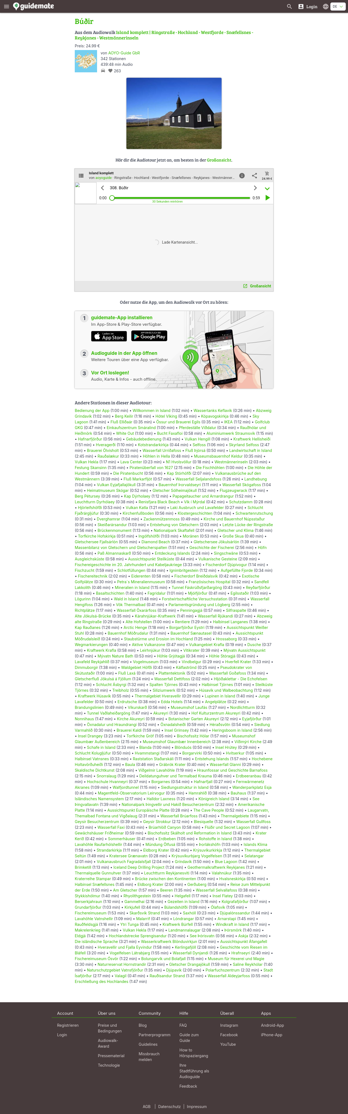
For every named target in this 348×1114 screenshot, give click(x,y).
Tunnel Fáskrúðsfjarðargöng (197, 587)
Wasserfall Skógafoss (241, 484)
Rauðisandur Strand (167, 975)
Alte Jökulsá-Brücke (93, 616)
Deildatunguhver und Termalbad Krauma (175, 776)
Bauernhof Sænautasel (191, 633)
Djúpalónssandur (235, 913)
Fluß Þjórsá (195, 450)
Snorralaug (106, 776)
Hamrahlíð (198, 793)
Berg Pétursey (87, 496)
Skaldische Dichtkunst (94, 770)
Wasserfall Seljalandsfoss (198, 479)
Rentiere (182, 621)
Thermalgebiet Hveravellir (158, 696)
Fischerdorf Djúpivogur (226, 564)
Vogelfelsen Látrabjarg (130, 953)
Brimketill (83, 867)
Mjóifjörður (197, 593)
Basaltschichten (110, 593)
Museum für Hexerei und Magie (236, 958)
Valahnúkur (222, 873)
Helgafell (183, 895)
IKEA (228, 422)
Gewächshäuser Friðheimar (100, 833)
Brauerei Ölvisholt (103, 450)
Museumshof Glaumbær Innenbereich (177, 741)
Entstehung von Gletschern (174, 524)
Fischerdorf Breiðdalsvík (196, 576)
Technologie (109, 1065)
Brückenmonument (115, 530)
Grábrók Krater (172, 764)
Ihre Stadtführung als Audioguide (194, 1071)
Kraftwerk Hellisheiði (252, 439)
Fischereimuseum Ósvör (96, 958)
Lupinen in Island (220, 696)
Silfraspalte (236, 610)
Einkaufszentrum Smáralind (131, 427)
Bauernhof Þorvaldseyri (180, 484)
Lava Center (131, 462)
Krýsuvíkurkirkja (207, 850)
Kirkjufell (132, 907)
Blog (143, 1025)
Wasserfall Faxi (111, 827)
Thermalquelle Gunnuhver (98, 873)
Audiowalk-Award (108, 1043)
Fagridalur (157, 593)
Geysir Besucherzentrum (97, 821)
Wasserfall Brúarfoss (179, 816)
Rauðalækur (108, 456)
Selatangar (254, 856)
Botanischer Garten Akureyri (193, 718)
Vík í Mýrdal (194, 501)
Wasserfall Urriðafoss (161, 450)
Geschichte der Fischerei (211, 547)
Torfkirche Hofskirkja (97, 536)
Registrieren (68, 1025)
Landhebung (255, 479)
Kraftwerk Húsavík (94, 696)
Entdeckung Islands (172, 553)
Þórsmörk (233, 930)
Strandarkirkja (109, 850)
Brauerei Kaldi (129, 730)
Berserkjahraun (88, 901)
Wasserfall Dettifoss (172, 679)
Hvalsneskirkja (232, 878)
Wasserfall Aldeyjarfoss (229, 975)
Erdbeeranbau (248, 776)
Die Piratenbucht (128, 473)
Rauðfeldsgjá (86, 924)
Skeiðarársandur (112, 524)
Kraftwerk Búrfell (178, 924)
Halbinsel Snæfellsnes (94, 884)
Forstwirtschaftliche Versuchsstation (195, 599)
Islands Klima (255, 844)
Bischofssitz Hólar (193, 736)
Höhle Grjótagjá (171, 656)
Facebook (229, 1034)
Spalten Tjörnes (163, 684)
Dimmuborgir (86, 667)
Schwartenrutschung (254, 513)
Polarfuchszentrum (223, 970)
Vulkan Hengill (197, 439)
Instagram (229, 1025)
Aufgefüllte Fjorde (237, 570)
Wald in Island (126, 599)
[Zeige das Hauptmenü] (6, 6)
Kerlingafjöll (185, 947)
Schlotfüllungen (131, 570)
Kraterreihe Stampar (93, 878)
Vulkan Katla (137, 507)
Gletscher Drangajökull (189, 964)
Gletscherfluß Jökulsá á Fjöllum (103, 679)
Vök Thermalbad (130, 604)
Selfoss (199, 444)
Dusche (254, 644)
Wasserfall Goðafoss (227, 673)
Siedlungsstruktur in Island (185, 787)
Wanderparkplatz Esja (252, 787)
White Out (125, 433)
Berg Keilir (124, 416)
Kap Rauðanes (88, 627)
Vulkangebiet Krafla (206, 644)
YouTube (228, 1044)
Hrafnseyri (240, 953)
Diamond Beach (156, 541)
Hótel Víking (166, 416)
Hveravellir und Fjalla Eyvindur (125, 947)
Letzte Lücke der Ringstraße (247, 524)
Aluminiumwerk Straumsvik (230, 433)
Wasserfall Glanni (225, 764)
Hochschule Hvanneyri (107, 781)
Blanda (145, 747)
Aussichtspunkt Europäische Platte (138, 810)
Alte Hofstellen (139, 621)
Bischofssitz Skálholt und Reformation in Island (190, 833)
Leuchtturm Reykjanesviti (166, 873)
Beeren (166, 890)
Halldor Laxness (161, 798)
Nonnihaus (84, 718)
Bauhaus (238, 793)
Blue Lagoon (226, 861)
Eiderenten (141, 576)
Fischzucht (84, 570)
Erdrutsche (127, 701)
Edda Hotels (172, 701)
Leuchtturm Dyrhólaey (95, 501)
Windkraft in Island (232, 924)
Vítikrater (191, 650)
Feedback (188, 1086)
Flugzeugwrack (233, 490)
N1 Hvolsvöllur (178, 462)
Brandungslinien (89, 707)
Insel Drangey (90, 736)
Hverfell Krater (238, 661)
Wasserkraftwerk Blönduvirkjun (169, 941)
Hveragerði (106, 444)
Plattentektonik (172, 673)
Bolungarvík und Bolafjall (163, 958)
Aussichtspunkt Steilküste (151, 559)
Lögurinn (83, 599)
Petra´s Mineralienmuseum (141, 581)
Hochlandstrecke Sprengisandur (137, 935)
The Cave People (208, 810)
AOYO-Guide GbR (124, 53)
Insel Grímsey (176, 730)
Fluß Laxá (127, 673)
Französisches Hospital (209, 581)
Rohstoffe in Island (215, 838)
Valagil (120, 975)
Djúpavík (174, 970)
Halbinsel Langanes (230, 621)
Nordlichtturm (242, 707)
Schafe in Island (101, 747)
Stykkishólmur (87, 895)
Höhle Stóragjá (222, 656)
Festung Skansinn (91, 467)
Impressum (197, 1106)
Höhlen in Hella (156, 456)
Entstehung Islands (212, 758)
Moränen (191, 536)
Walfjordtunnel (126, 787)
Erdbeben (167, 838)
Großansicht (219, 160)
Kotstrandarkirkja (153, 444)
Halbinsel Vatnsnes (92, 758)
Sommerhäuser (121, 838)
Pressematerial (111, 1055)
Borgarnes (160, 781)
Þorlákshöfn (209, 844)
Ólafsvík (218, 907)
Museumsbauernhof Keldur (218, 456)
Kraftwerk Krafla (101, 650)
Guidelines (148, 1044)
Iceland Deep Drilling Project (138, 867)
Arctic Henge (135, 627)
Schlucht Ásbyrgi (111, 684)
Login (62, 1034)
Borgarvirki (192, 753)
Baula (130, 764)
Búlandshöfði (176, 907)
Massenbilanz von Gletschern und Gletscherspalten (121, 547)
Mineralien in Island (132, 587)
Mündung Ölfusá (160, 844)
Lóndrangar (183, 918)
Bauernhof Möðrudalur (128, 633)
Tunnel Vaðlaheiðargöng (109, 713)
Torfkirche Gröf (140, 736)
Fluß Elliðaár (121, 422)
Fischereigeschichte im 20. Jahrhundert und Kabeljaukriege (128, 564)
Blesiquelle (203, 821)
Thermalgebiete (235, 816)
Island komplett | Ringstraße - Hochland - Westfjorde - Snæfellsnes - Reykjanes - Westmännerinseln (164, 35)
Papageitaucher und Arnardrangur (203, 496)
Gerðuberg (196, 884)
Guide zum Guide (189, 1037)
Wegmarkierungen (91, 644)
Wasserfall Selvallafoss (216, 890)
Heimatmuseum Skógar (108, 490)
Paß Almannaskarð (114, 553)
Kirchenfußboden (138, 513)
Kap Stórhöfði (179, 473)
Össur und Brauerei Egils (178, 422)
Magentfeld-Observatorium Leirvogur (131, 793)
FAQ (183, 1025)
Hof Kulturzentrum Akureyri (215, 713)
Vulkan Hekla (86, 462)
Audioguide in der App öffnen (124, 353)
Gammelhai (135, 901)
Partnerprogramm (154, 1034)
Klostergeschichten (195, 513)
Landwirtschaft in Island (250, 450)
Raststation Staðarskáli (154, 758)
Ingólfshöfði (149, 536)
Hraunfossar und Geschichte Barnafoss (232, 770)
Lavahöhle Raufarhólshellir (98, 844)
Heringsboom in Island (232, 730)
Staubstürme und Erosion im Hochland (158, 639)
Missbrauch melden (149, 1056)
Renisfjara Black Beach (159, 501)
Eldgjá (80, 935)
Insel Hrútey (226, 747)
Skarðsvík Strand (144, 913)
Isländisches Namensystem (99, 798)
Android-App (272, 1025)
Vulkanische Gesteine (217, 559)
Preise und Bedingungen (110, 1028)
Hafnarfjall (203, 781)
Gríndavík (183, 861)
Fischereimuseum (91, 913)
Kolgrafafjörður (235, 901)
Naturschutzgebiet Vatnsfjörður (115, 970)
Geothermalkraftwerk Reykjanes (216, 867)
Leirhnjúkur (150, 650)
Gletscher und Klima (235, 530)
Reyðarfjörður (258, 587)
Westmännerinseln (231, 462)
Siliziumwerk (164, 690)
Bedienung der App (92, 410)
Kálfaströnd (186, 667)
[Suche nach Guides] (290, 6)
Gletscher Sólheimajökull (175, 490)
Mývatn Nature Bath (115, 656)
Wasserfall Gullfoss (253, 821)
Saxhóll (189, 913)
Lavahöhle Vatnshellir (94, 918)
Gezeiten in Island (183, 901)
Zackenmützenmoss (162, 519)
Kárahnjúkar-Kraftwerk (155, 616)
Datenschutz (169, 1106)
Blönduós (183, 747)
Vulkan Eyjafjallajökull (116, 484)
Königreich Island (213, 798)
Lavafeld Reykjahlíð (92, 661)
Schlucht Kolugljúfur (93, 753)
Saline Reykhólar (248, 964)
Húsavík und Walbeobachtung (226, 690)
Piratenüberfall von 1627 (151, 467)
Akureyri (160, 713)
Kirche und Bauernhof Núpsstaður (234, 519)
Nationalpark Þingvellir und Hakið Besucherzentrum (168, 804)
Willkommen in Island (151, 410)
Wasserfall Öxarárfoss (136, 610)
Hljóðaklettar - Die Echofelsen (240, 679)
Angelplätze (215, 701)
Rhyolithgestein (137, 895)
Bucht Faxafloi (170, 433)
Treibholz (120, 690)
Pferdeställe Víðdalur (197, 427)
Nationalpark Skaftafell (174, 530)
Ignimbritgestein (183, 570)
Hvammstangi (147, 753)
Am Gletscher (125, 890)
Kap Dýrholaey (137, 496)
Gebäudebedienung (143, 439)
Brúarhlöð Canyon (165, 827)
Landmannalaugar (184, 930)
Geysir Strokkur (157, 821)
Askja (243, 935)
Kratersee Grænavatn (128, 856)
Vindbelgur (191, 661)
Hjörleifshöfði (90, 507)
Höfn (262, 547)
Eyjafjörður (252, 718)
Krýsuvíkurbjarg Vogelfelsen (197, 856)
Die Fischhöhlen (210, 467)
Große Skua (233, 536)
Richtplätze (85, 610)
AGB (147, 1106)
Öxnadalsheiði (173, 724)
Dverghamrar (108, 519)
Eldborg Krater (156, 850)
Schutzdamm (241, 501)
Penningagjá (191, 610)
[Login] (308, 6)
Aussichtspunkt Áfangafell (243, 941)
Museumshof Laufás (189, 707)
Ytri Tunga (129, 924)
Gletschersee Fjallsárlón (96, 541)
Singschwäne (226, 553)
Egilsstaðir (240, 593)
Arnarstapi (226, 918)
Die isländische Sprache (96, 941)
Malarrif (143, 918)
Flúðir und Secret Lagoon (227, 827)
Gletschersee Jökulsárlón (216, 541)
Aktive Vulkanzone (148, 644)
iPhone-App (271, 1034)
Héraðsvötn (220, 724)
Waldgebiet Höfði (136, 667)
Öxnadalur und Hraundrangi (112, 724)
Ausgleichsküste (89, 559)
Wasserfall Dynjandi (191, 953)
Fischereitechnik (92, 576)
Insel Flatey (223, 895)
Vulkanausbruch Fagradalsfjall (124, 861)
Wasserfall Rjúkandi (215, 616)
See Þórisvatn (202, 935)
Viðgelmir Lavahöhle (156, 770)
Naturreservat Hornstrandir (122, 964)
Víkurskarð (137, 707)
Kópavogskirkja (214, 416)
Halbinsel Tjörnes (217, 684)
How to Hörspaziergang (193, 1053)
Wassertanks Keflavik (213, 410)
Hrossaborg (226, 639)
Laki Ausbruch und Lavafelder (197, 507)
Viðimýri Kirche (248, 741)
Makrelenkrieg (87, 930)
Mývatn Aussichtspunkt (244, 650)
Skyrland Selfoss (244, 444)
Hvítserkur (235, 753)
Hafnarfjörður (90, 439)
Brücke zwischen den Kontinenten (165, 878)
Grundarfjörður (88, 907)
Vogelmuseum (146, 661)
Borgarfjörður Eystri (186, 627)
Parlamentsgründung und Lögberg (199, 604)
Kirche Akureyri (131, 718)
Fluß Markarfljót (138, 479)
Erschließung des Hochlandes (101, 981)
